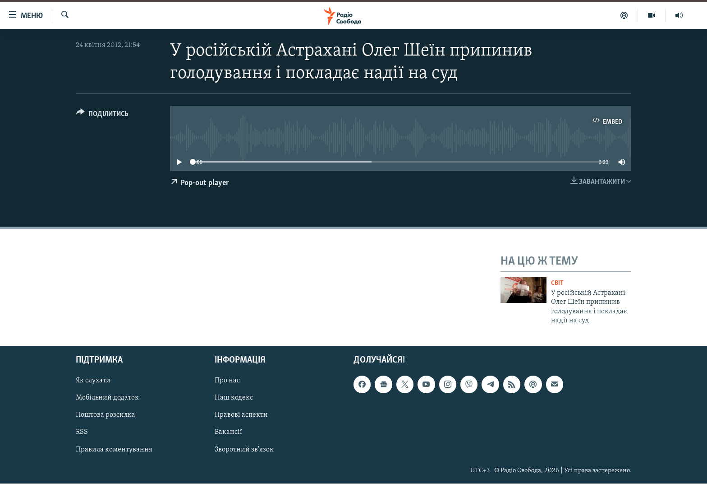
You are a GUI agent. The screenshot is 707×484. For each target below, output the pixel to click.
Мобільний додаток (107, 398)
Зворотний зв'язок (244, 449)
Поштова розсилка (105, 415)
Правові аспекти (241, 415)
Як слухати (93, 381)
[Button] (102, 115)
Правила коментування (114, 449)
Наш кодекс (234, 398)
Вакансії (228, 432)
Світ (557, 283)
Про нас (227, 381)
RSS (82, 432)
